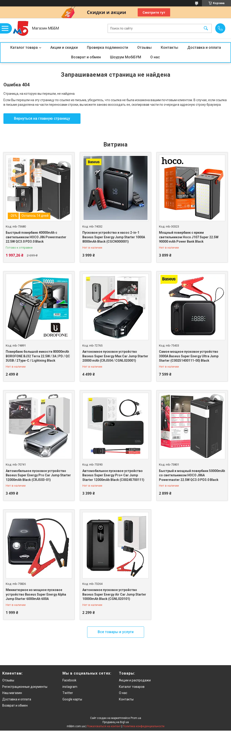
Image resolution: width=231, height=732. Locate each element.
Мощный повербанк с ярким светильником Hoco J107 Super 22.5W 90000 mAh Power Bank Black (188, 237)
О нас (155, 57)
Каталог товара (24, 47)
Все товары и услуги (116, 632)
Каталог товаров (132, 687)
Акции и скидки (64, 47)
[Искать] (205, 28)
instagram (69, 687)
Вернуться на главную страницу (42, 118)
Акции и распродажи (135, 680)
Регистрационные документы (24, 687)
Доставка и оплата (204, 47)
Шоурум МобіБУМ (125, 57)
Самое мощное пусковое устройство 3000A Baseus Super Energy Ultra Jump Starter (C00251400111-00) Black (188, 356)
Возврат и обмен (86, 57)
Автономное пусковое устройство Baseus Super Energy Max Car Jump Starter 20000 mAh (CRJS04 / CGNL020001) (115, 356)
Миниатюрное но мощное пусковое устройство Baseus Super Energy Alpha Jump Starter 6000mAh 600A (36, 594)
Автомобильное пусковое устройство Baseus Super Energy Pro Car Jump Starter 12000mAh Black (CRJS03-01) (38, 475)
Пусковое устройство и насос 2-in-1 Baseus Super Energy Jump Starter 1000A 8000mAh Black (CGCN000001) (113, 237)
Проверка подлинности (107, 47)
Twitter (67, 693)
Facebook (69, 680)
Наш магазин (12, 693)
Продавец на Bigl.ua (115, 722)
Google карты (72, 699)
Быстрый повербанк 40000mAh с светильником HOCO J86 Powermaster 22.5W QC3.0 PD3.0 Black (36, 237)
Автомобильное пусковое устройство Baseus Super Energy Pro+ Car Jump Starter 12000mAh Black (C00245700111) (113, 475)
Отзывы (144, 47)
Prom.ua (136, 718)
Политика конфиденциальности (143, 726)
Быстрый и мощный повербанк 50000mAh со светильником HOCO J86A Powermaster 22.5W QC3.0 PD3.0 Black (192, 475)
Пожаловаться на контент (104, 726)
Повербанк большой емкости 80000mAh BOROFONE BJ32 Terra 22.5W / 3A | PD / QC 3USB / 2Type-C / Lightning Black (38, 356)
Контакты (169, 47)
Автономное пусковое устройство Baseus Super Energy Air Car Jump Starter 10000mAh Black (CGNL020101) (114, 594)
